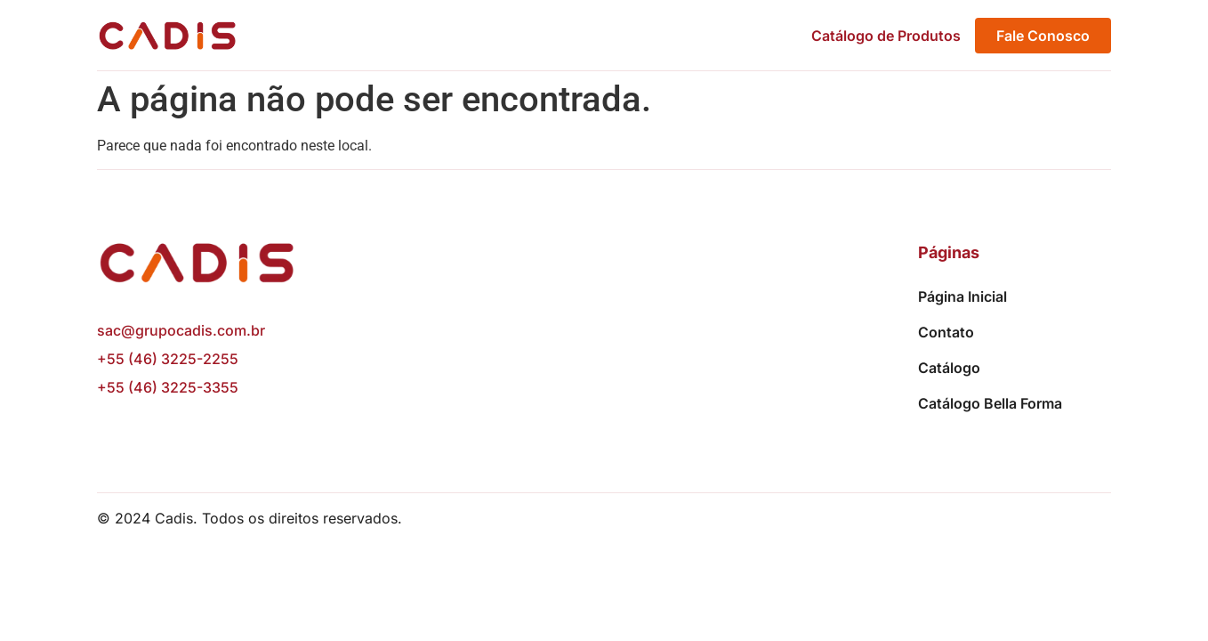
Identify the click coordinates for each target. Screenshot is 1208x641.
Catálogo (949, 368)
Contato (946, 332)
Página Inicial (962, 296)
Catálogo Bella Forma (990, 403)
